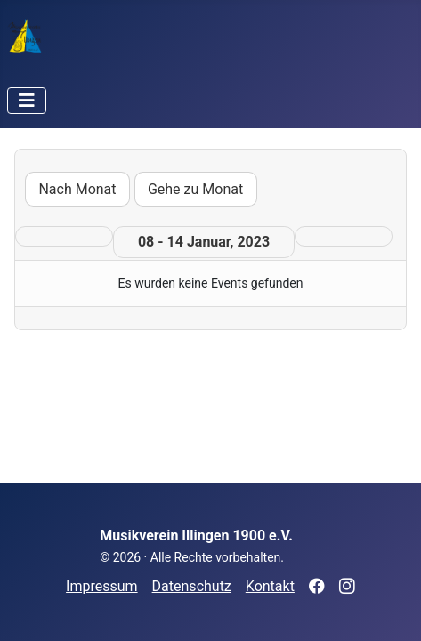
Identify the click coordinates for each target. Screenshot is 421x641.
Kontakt (270, 586)
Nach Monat (77, 189)
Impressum (102, 586)
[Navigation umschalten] (26, 100)
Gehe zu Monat (195, 189)
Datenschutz (191, 586)
